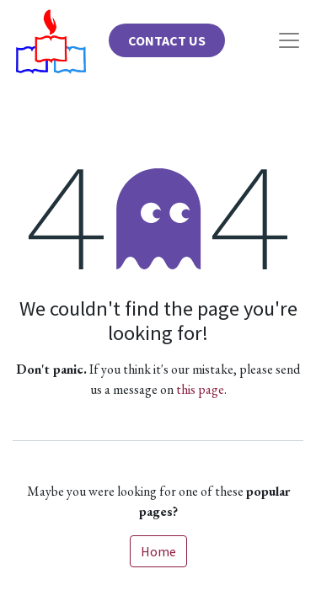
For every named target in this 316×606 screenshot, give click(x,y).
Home (158, 551)
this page (200, 389)
